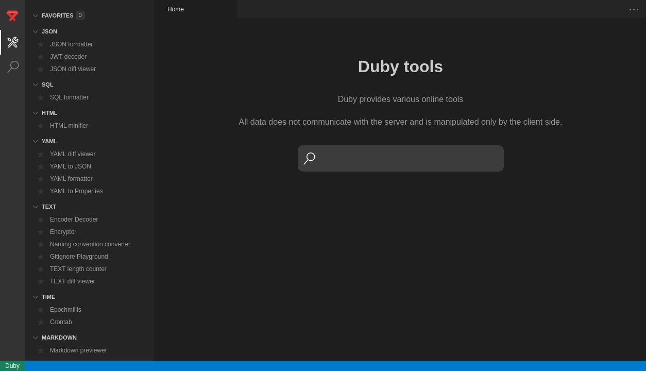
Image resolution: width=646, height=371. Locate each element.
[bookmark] (41, 44)
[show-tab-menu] (634, 9)
